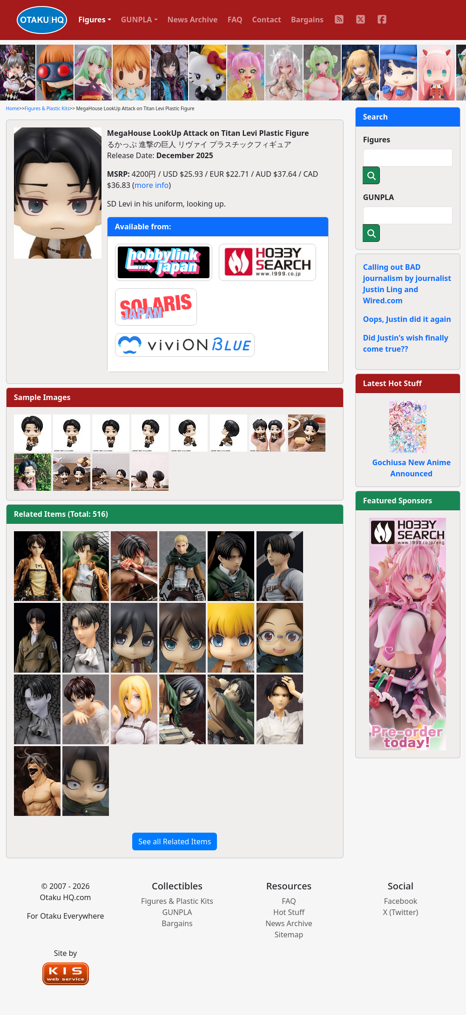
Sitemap (289, 934)
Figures (377, 139)
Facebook (401, 901)
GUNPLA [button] (136, 19)
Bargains (307, 19)
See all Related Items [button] (174, 841)
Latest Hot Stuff (392, 383)
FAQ (235, 19)
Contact (266, 19)
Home (12, 108)
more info (152, 185)
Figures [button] (92, 19)
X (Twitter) (401, 912)
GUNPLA (378, 197)
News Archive (193, 19)
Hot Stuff (288, 912)
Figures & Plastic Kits (47, 108)
